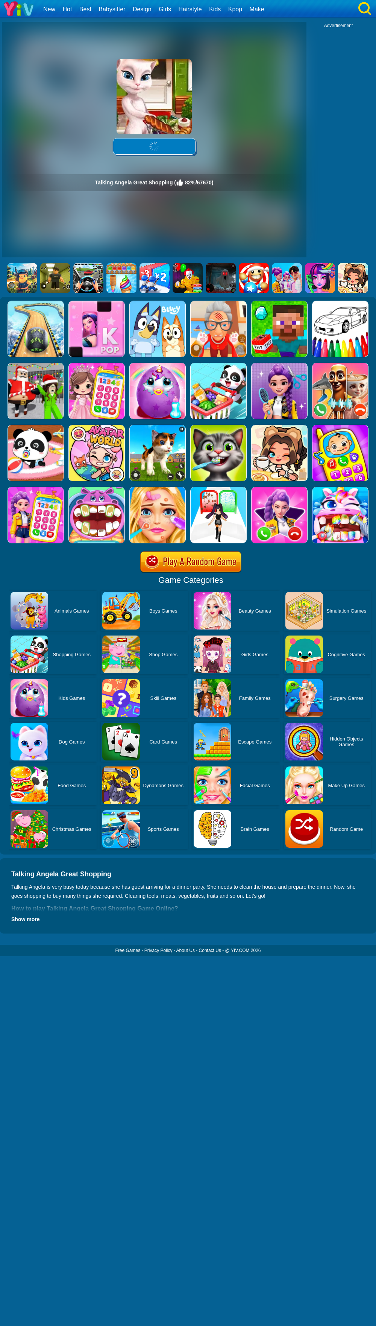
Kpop (235, 9)
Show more (25, 919)
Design (142, 9)
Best (85, 9)
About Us (185, 950)
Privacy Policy (158, 950)
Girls (165, 9)
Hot (67, 9)
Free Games (127, 950)
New (49, 9)
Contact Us (210, 950)
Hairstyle (190, 9)
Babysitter (112, 9)
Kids (215, 9)
